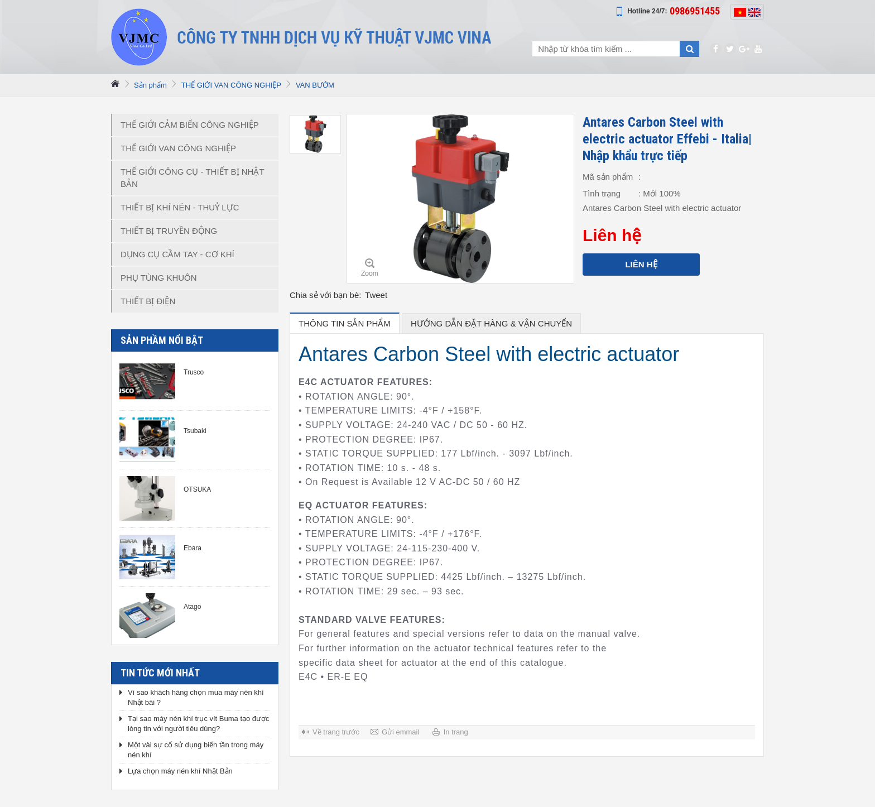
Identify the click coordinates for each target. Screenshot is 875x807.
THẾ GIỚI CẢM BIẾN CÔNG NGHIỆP (190, 124)
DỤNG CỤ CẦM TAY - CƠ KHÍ (177, 254)
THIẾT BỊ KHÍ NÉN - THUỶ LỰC (180, 207)
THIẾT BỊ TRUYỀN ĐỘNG (169, 231)
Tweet (376, 295)
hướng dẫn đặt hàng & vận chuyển (491, 323)
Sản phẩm (150, 85)
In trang (456, 732)
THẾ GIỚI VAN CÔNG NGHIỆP (231, 85)
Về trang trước (335, 732)
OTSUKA (197, 489)
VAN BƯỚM (315, 85)
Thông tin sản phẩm (345, 323)
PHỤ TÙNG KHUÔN (159, 277)
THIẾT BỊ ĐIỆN (148, 301)
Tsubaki (195, 431)
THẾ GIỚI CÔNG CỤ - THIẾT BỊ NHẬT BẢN (193, 178)
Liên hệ (641, 264)
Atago (192, 607)
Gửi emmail (401, 732)
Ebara (192, 548)
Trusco (194, 372)
